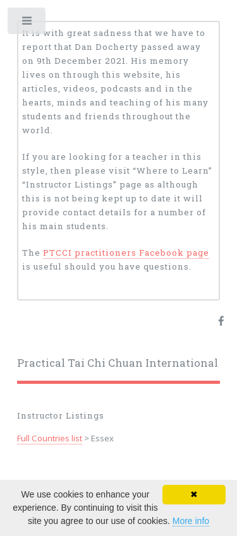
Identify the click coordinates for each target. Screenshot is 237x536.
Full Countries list (49, 438)
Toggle (27, 23)
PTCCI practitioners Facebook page (126, 252)
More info (191, 521)
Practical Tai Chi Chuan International (117, 363)
